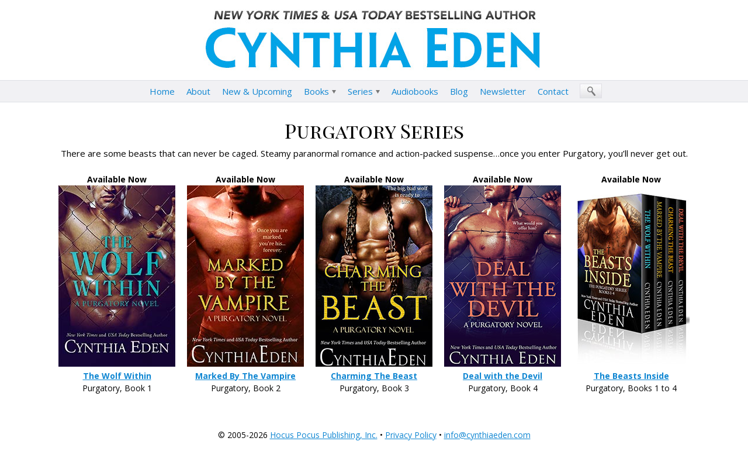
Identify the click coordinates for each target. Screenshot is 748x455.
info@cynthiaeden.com (487, 434)
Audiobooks (415, 91)
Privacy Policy (411, 434)
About (198, 91)
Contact (553, 91)
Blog (459, 91)
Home (162, 91)
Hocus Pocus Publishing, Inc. (324, 434)
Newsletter (503, 91)
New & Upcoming (257, 91)
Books (316, 91)
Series (360, 91)
